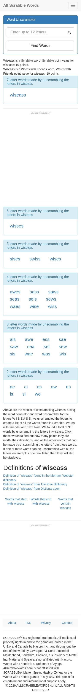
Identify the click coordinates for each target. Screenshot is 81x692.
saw (14, 346)
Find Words (41, 45)
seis (33, 298)
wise (34, 306)
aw (54, 386)
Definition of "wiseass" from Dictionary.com (31, 488)
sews (51, 298)
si (24, 393)
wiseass (18, 94)
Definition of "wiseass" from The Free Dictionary (35, 484)
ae (12, 386)
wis (62, 353)
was (46, 353)
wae (29, 353)
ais (13, 339)
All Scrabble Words (21, 5)
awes (15, 291)
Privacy (46, 623)
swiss (34, 258)
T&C (28, 623)
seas (14, 298)
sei (46, 346)
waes (15, 306)
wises (55, 258)
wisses (17, 225)
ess (46, 339)
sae (62, 339)
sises (15, 258)
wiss (52, 306)
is (11, 393)
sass (34, 291)
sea (31, 346)
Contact (67, 623)
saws (53, 291)
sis (13, 353)
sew (63, 346)
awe (29, 339)
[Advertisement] (40, 159)
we (38, 393)
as (39, 386)
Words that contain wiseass (65, 503)
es (68, 386)
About (12, 623)
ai (26, 386)
